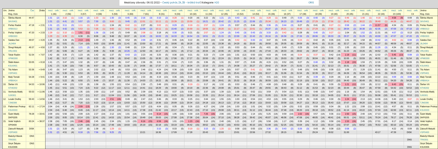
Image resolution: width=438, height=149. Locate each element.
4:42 (65, 29)
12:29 (80, 125)
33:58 (283, 102)
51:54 (31, 55)
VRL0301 (12, 51)
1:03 (237, 99)
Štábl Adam (13, 62)
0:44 (253, 25)
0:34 (174, 47)
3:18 (159, 32)
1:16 (80, 18)
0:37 (316, 55)
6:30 (80, 36)
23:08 (205, 80)
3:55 (269, 69)
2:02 (96, 69)
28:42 (346, 21)
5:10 (206, 121)
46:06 (283, 117)
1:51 (80, 32)
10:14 (80, 117)
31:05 (268, 95)
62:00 (393, 110)
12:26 (377, 62)
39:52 (331, 110)
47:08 (299, 117)
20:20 (221, 29)
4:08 (269, 84)
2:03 (363, 47)
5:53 (80, 29)
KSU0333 (13, 110)
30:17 (268, 73)
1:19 (347, 55)
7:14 (80, 43)
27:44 (268, 51)
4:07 (394, 32)
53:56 (377, 102)
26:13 (221, 102)
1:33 (96, 18)
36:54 (362, 73)
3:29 (65, 47)
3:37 (206, 40)
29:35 (283, 43)
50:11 (377, 80)
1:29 (50, 32)
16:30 (158, 58)
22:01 (252, 29)
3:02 (159, 25)
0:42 (127, 25)
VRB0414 (13, 80)
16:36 (158, 132)
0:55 (284, 99)
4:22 (394, 128)
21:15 (221, 36)
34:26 (346, 73)
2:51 (112, 99)
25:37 (268, 29)
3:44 (206, 99)
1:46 (112, 40)
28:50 (268, 43)
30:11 (236, 110)
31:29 (362, 36)
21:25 (236, 21)
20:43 (205, 132)
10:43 (111, 66)
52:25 (283, 125)
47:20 (31, 32)
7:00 (80, 66)
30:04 (315, 58)
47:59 (377, 88)
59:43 (31, 99)
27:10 (205, 110)
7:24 (80, 88)
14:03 (142, 80)
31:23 (346, 51)
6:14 (159, 114)
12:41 (95, 117)
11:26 (377, 47)
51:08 (268, 125)
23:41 (221, 66)
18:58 (174, 80)
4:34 (394, 25)
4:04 (159, 106)
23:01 (236, 132)
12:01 (142, 21)
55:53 (31, 91)
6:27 (80, 51)
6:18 (80, 132)
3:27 (159, 47)
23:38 (221, 43)
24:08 (221, 88)
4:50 (394, 69)
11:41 (127, 43)
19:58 (189, 95)
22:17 (174, 110)
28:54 (346, 29)
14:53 (111, 117)
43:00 (377, 36)
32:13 (331, 66)
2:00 (96, 91)
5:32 (269, 106)
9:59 (112, 58)
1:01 (347, 40)
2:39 (143, 91)
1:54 (363, 55)
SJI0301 (12, 95)
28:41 (299, 132)
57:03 (377, 110)
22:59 (236, 51)
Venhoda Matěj (15, 91)
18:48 (158, 95)
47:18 (31, 25)
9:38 (112, 51)
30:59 (268, 80)
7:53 (394, 114)
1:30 (112, 18)
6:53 (80, 73)
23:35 (205, 95)
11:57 (377, 25)
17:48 (111, 125)
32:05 (346, 58)
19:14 (174, 73)
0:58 (347, 25)
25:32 (236, 80)
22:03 (221, 132)
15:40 (174, 29)
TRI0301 (12, 139)
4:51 (65, 132)
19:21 (205, 21)
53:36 (31, 69)
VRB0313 (13, 29)
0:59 (284, 114)
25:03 (252, 43)
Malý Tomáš (14, 77)
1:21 (221, 18)
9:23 (96, 102)
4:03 (269, 55)
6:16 (143, 121)
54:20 (393, 80)
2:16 (143, 18)
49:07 (31, 40)
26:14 (236, 95)
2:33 (143, 77)
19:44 (189, 73)
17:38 (142, 110)
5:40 (394, 99)
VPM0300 (13, 58)
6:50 (80, 80)
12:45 (142, 36)
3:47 (269, 40)
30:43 (283, 88)
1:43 (50, 69)
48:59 (393, 43)
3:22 (206, 18)
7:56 (96, 132)
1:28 (80, 77)
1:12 (316, 121)
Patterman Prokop (17, 106)
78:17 (393, 117)
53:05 (31, 62)
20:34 (205, 51)
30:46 (331, 58)
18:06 (174, 43)
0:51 (237, 77)
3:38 (65, 77)
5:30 (65, 73)
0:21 (190, 32)
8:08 (96, 51)
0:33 (190, 91)
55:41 (393, 95)
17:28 (189, 132)
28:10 (252, 102)
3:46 (159, 99)
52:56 (393, 66)
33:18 (315, 95)
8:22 (96, 58)
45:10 (252, 125)
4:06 (65, 84)
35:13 (315, 102)
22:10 (205, 66)
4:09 (394, 77)
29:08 (221, 110)
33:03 (268, 102)
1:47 (112, 91)
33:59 (362, 58)
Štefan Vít (13, 84)
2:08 (143, 32)
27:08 (174, 117)
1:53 (80, 99)
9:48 (112, 36)
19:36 (158, 102)
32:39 (315, 73)
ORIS (311, 2)
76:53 (377, 125)
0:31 (331, 47)
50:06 (377, 95)
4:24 (159, 69)
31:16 (331, 43)
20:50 (205, 58)
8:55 (96, 73)
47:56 (377, 66)
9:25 (112, 132)
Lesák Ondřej (14, 99)
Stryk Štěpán (14, 143)
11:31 (377, 32)
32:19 (299, 80)
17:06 (174, 58)
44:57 (377, 43)
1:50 (347, 114)
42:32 (221, 125)
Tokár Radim (14, 55)
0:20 (190, 18)
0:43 (237, 18)
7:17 (80, 95)
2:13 (80, 40)
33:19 (174, 125)
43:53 (236, 125)
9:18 (378, 18)
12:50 (142, 51)
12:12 (377, 84)
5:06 (65, 51)
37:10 (221, 117)
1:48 (112, 77)
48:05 (315, 117)
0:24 (300, 40)
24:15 (252, 58)
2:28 (363, 69)
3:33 (269, 32)
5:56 (65, 114)
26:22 (252, 73)
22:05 (205, 43)
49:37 (31, 47)
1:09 (347, 69)
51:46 (393, 58)
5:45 (394, 55)
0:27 (331, 18)
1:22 (347, 106)
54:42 (393, 88)
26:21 (283, 29)
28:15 (283, 132)
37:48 (283, 110)
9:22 (96, 88)
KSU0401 (13, 66)
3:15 (159, 128)
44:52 (377, 51)
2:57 (206, 25)
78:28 (31, 114)
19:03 (127, 125)
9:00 (112, 21)
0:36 (174, 55)
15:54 (127, 117)
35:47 (362, 88)
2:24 (143, 47)
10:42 (377, 40)
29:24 (315, 132)
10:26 (127, 51)
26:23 (283, 21)
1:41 (96, 47)
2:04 (50, 106)
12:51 (377, 91)
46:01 (377, 58)
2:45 (96, 121)
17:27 (189, 58)
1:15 (127, 121)
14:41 (142, 88)
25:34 (268, 21)
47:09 (393, 29)
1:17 (253, 121)
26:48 (299, 29)
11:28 (127, 73)
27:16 (236, 102)
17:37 (158, 66)
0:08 (410, 40)
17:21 (158, 43)
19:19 (189, 88)
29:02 (299, 51)
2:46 (143, 69)
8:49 (96, 80)
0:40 (316, 18)
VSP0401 (12, 73)
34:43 (346, 80)
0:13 (410, 32)
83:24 (31, 121)
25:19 (142, 125)
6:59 (159, 121)
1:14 (253, 114)
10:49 (111, 43)
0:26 (300, 18)
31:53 (315, 88)
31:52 (283, 80)
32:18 (158, 125)
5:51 (65, 88)
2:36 (143, 62)
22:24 (221, 58)
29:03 (283, 58)
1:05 (347, 47)
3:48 (159, 84)
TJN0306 (12, 102)
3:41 (65, 99)
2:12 (112, 114)
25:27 (252, 66)
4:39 (65, 36)
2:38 (50, 121)
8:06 (96, 36)
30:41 (315, 43)
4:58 (394, 18)
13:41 (377, 106)
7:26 (96, 29)
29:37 (346, 36)
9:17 (96, 95)
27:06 (252, 95)
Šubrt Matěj (13, 114)
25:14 (221, 95)
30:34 (283, 66)
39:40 (377, 21)
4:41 (65, 21)
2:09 (143, 40)
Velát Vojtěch (14, 121)
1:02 (300, 114)
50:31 (346, 117)
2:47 (143, 99)
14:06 (142, 66)
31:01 (299, 66)
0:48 (127, 47)
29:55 (268, 88)
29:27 (299, 58)
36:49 (362, 80)
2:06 (363, 77)
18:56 (205, 29)
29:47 (315, 51)
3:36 (269, 25)
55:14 (331, 125)
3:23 (206, 55)
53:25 (393, 73)
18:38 (158, 73)
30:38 (362, 29)
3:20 (65, 128)
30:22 (362, 21)
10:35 (111, 73)
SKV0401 (12, 21)
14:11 (127, 110)
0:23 (190, 62)
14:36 (377, 99)
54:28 (31, 77)
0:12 (410, 91)
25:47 (252, 88)
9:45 (127, 21)
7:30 (96, 21)
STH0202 (12, 88)
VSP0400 (12, 132)
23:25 (236, 58)
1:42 (112, 32)
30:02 (331, 132)
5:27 (65, 102)
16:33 (174, 36)
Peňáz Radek (14, 25)
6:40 (80, 58)
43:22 (362, 110)
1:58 (363, 40)
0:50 (253, 55)
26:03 (158, 117)
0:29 (174, 25)
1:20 (221, 128)
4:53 (269, 99)
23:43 (252, 51)
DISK (31, 128)
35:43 (331, 102)
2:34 (112, 121)
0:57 (237, 25)
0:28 (174, 18)
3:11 (65, 25)
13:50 (142, 43)
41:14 (346, 110)
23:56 (252, 132)
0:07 (410, 99)
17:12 (189, 51)
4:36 (65, 106)
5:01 (65, 43)
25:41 (236, 73)
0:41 (253, 18)
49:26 (393, 51)
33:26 (362, 51)
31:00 (346, 132)
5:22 (65, 80)
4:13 (159, 91)
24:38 (236, 66)
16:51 (174, 51)
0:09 (410, 18)
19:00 (174, 88)
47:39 (393, 132)
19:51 (205, 36)
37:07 (346, 102)
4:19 (159, 77)
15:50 (142, 102)
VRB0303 (13, 36)
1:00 (237, 91)
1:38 (96, 128)
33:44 (346, 88)
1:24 (221, 25)
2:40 (363, 114)
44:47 (31, 18)
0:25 (190, 99)
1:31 (50, 18)
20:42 (221, 21)
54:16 (315, 125)
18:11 (174, 66)
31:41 (315, 66)
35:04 (205, 117)
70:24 (377, 117)
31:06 (283, 73)
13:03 (127, 102)
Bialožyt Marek (15, 136)
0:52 (127, 40)
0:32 (331, 62)
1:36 (96, 32)
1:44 (363, 25)
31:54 (299, 73)
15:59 (189, 21)
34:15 (362, 43)
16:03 (158, 36)
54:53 (31, 84)
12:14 (111, 102)
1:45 (50, 84)
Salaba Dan (14, 40)
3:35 (65, 55)
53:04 (299, 125)
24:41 (221, 80)
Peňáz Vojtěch (15, 32)
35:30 (362, 66)
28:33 (331, 36)
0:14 (410, 121)
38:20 (299, 110)
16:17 (158, 51)
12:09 (142, 29)
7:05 (65, 121)
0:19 (190, 25)
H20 (217, 2)
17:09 (174, 132)
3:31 (159, 40)
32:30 (299, 95)
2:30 (143, 84)
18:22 (158, 80)
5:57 (80, 21)
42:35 (377, 29)
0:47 (127, 62)
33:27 (331, 80)
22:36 (205, 88)
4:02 (394, 40)
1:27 (80, 128)
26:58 (283, 36)
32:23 (331, 88)
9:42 (127, 29)
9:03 (96, 43)
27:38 (189, 117)
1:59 (363, 62)
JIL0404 (12, 43)
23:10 (205, 73)
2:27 (143, 25)
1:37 (50, 47)
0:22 (190, 40)
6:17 (394, 121)
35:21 (346, 95)
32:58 (315, 80)
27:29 (315, 21)
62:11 (31, 106)
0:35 (331, 40)
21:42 (158, 110)
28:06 (315, 36)
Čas (32, 10)
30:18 (331, 51)
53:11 (362, 117)
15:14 (95, 125)
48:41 (331, 117)
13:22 (377, 77)
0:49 (284, 18)
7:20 (80, 102)
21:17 (236, 29)
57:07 (346, 125)
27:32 (268, 132)
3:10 (65, 18)
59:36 (393, 102)
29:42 (268, 66)
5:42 (65, 95)
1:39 (221, 91)
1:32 (221, 47)
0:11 (410, 47)
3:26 (65, 40)
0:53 (237, 47)
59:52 (362, 125)
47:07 (393, 36)
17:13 (377, 114)
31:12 (299, 88)
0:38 (331, 69)
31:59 (283, 95)
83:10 (393, 125)
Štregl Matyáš (14, 47)
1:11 (80, 25)
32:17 (346, 43)
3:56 (65, 91)
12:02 (377, 55)
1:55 (112, 84)
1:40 (363, 18)
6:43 (394, 84)
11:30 (127, 66)
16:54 (189, 36)
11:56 (127, 95)
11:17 (111, 88)
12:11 (127, 88)
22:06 (252, 21)
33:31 (346, 66)
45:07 (268, 117)
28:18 (268, 58)
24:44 (221, 73)
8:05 (65, 117)
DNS (32, 136)
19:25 (174, 95)
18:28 (189, 43)
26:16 (268, 36)
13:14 (111, 110)
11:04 (111, 95)
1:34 (112, 25)
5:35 (394, 91)
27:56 (331, 21)
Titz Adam (13, 69)
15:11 (158, 21)
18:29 (158, 88)
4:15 (269, 62)
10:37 (127, 36)
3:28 (269, 18)
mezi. (50, 10)
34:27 (299, 102)
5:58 (269, 121)
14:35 (142, 95)
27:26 (299, 36)
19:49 (142, 117)
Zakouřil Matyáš (15, 128)
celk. (57, 10)
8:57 (96, 66)
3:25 (159, 55)
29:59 (299, 43)
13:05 (142, 58)
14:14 (142, 73)
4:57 (394, 106)
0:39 (316, 77)
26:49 (299, 21)
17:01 (377, 121)
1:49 (96, 40)
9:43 (65, 125)
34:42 (189, 125)
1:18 (347, 62)
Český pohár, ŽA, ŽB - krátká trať (181, 2)
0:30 (174, 32)
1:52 (363, 32)
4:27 (206, 106)
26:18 (252, 80)
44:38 (393, 21)
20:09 (174, 102)
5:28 (65, 66)
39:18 (315, 110)
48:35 (377, 73)
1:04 (347, 32)
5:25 (269, 114)
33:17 (331, 73)
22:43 (252, 36)
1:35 (50, 40)
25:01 (236, 88)
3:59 (269, 91)
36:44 (268, 110)
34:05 (331, 95)
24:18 (205, 102)
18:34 (189, 66)
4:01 (269, 47)
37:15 (362, 95)
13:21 (142, 132)
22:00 (236, 36)
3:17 (206, 84)
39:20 (362, 102)
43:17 (377, 132)
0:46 (347, 18)
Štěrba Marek (14, 18)
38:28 (236, 117)
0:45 (127, 18)
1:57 (96, 62)
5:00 (394, 62)
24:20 (236, 43)
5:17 (65, 58)
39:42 (252, 117)
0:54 (127, 84)
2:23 (143, 55)
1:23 (80, 55)
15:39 (174, 21)
